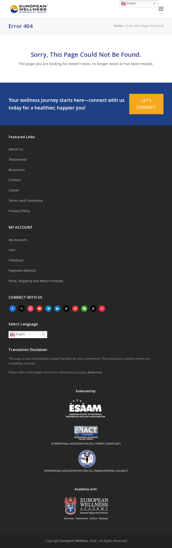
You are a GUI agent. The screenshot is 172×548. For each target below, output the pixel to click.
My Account (18, 239)
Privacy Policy (19, 210)
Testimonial (18, 159)
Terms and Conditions (26, 200)
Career (14, 190)
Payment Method (22, 270)
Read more (95, 372)
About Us (16, 149)
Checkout (16, 260)
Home (118, 26)
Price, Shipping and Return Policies (36, 280)
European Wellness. (74, 541)
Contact (15, 180)
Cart (12, 250)
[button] (161, 9)
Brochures (17, 169)
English (17, 334)
